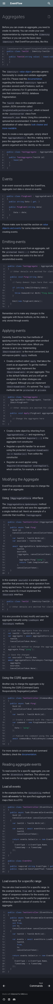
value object (25, 71)
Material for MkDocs (19, 994)
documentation (35, 79)
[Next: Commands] (39, 985)
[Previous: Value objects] (4, 985)
